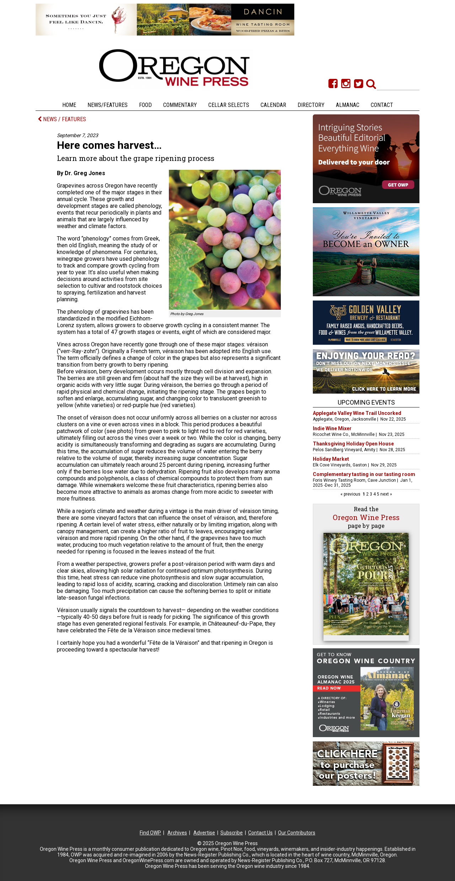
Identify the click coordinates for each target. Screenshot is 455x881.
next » (385, 494)
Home (69, 105)
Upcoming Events (366, 402)
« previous (351, 494)
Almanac (347, 105)
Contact (382, 105)
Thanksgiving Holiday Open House (353, 444)
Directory (311, 105)
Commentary (180, 105)
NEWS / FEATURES (62, 119)
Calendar (273, 105)
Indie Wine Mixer (332, 428)
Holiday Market (331, 459)
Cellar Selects (228, 105)
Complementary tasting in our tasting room (364, 474)
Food (145, 105)
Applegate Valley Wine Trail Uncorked (357, 413)
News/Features (107, 105)
